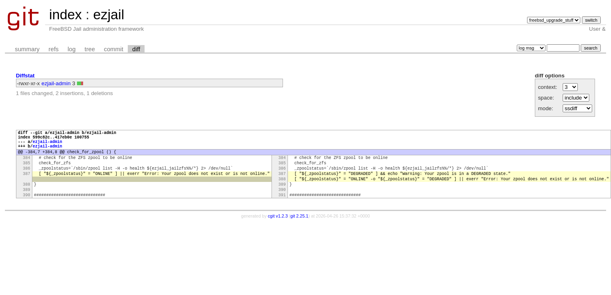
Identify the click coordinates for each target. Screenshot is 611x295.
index (65, 14)
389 (282, 197)
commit (113, 49)
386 (26, 178)
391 (282, 210)
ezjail (108, 14)
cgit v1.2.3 (278, 231)
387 (26, 184)
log (72, 49)
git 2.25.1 (299, 231)
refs (54, 49)
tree (90, 49)
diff (136, 49)
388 (282, 191)
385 (26, 171)
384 (26, 165)
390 (282, 204)
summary (27, 49)
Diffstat (25, 76)
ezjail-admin (55, 83)
